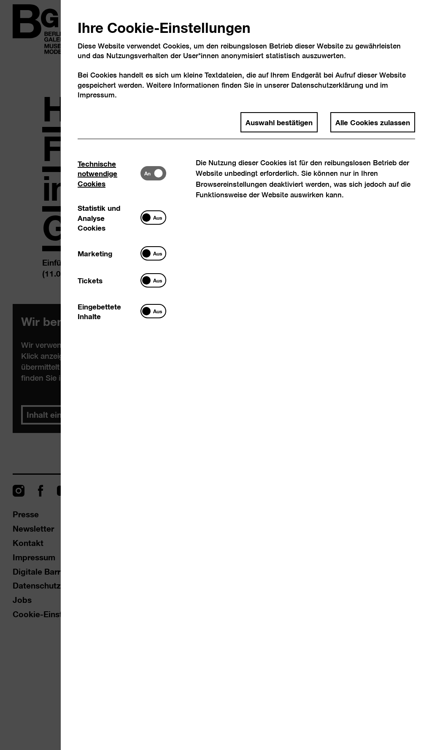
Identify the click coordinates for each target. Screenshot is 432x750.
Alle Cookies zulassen (372, 122)
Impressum (96, 94)
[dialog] (216, 375)
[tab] (109, 173)
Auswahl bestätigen (279, 122)
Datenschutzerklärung (327, 85)
